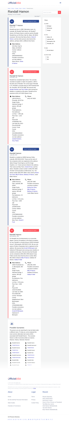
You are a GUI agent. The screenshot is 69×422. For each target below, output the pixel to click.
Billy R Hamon (19, 174)
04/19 (50, 398)
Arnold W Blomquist (29, 248)
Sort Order (37, 16)
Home (9, 396)
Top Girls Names (47, 407)
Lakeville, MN (50, 39)
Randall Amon (14, 350)
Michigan (49, 26)
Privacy (33, 399)
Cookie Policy (35, 402)
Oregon (49, 30)
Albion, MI (49, 37)
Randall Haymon (14, 353)
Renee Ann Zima (31, 187)
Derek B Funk (29, 167)
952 (48, 59)
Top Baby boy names (48, 404)
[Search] (50, 12)
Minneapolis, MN (51, 41)
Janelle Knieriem (14, 89)
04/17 (47, 400)
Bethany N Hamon (29, 174)
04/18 (44, 400)
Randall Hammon (15, 345)
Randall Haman (29, 348)
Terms (33, 396)
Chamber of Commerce (14, 406)
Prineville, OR (50, 43)
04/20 (47, 398)
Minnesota (49, 28)
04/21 (44, 398)
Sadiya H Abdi (18, 259)
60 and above (50, 50)
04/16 (50, 400)
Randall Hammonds (15, 358)
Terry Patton (24, 89)
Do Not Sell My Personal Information (18, 399)
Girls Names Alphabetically (50, 406)
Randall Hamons (29, 355)
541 (48, 57)
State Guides (11, 402)
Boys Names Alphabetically (50, 409)
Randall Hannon (29, 358)
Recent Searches (47, 396)
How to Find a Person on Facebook (52, 402)
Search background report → (31, 21)
